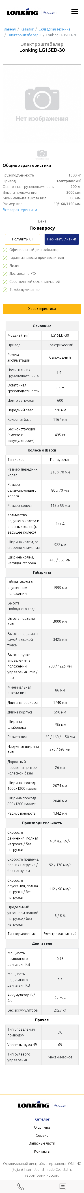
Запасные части (42, 1143)
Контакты (42, 1151)
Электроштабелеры (24, 35)
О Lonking (42, 1127)
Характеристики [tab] (42, 309)
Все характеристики (20, 210)
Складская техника (54, 29)
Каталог (27, 29)
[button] (74, 12)
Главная (9, 29)
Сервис (42, 1135)
